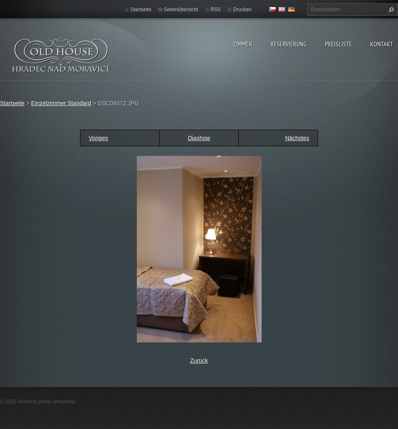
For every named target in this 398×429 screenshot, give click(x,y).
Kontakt (381, 44)
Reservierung (289, 44)
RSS (216, 9)
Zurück (199, 360)
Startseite (140, 9)
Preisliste (338, 44)
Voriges (98, 138)
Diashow (199, 138)
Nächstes (297, 138)
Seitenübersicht (181, 9)
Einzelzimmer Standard (61, 103)
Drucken (242, 9)
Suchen (390, 9)
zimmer (242, 44)
